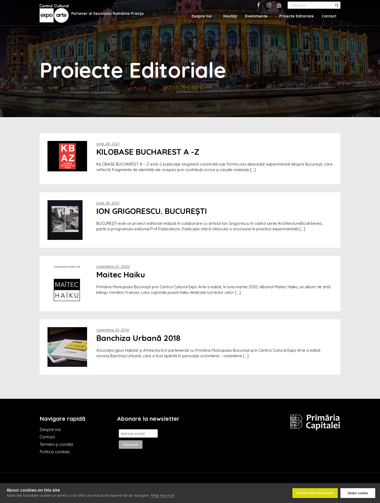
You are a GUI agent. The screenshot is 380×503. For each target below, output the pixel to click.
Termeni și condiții (56, 444)
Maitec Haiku (120, 274)
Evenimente (258, 16)
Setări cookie (358, 493)
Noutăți (230, 16)
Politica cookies (55, 451)
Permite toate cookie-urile (315, 493)
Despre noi (203, 16)
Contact (329, 16)
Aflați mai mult (162, 495)
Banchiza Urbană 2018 (138, 338)
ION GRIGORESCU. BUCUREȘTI (151, 211)
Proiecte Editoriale (296, 16)
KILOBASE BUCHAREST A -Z (147, 152)
